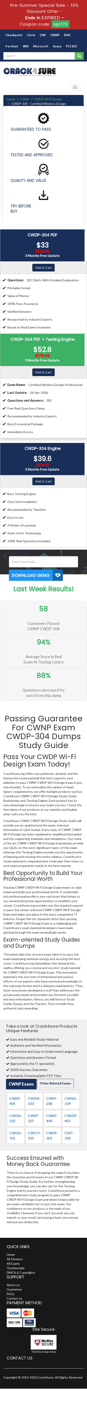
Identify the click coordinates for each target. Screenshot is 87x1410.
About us (13, 1285)
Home (11, 99)
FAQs (10, 1294)
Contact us (14, 1298)
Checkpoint (14, 35)
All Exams (13, 1263)
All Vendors (15, 1259)
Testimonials (16, 1268)
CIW (43, 35)
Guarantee (14, 1289)
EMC (67, 35)
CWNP (55, 35)
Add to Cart (43, 267)
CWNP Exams (21, 1084)
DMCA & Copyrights (21, 1272)
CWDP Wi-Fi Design (48, 99)
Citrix (31, 35)
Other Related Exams (55, 1083)
